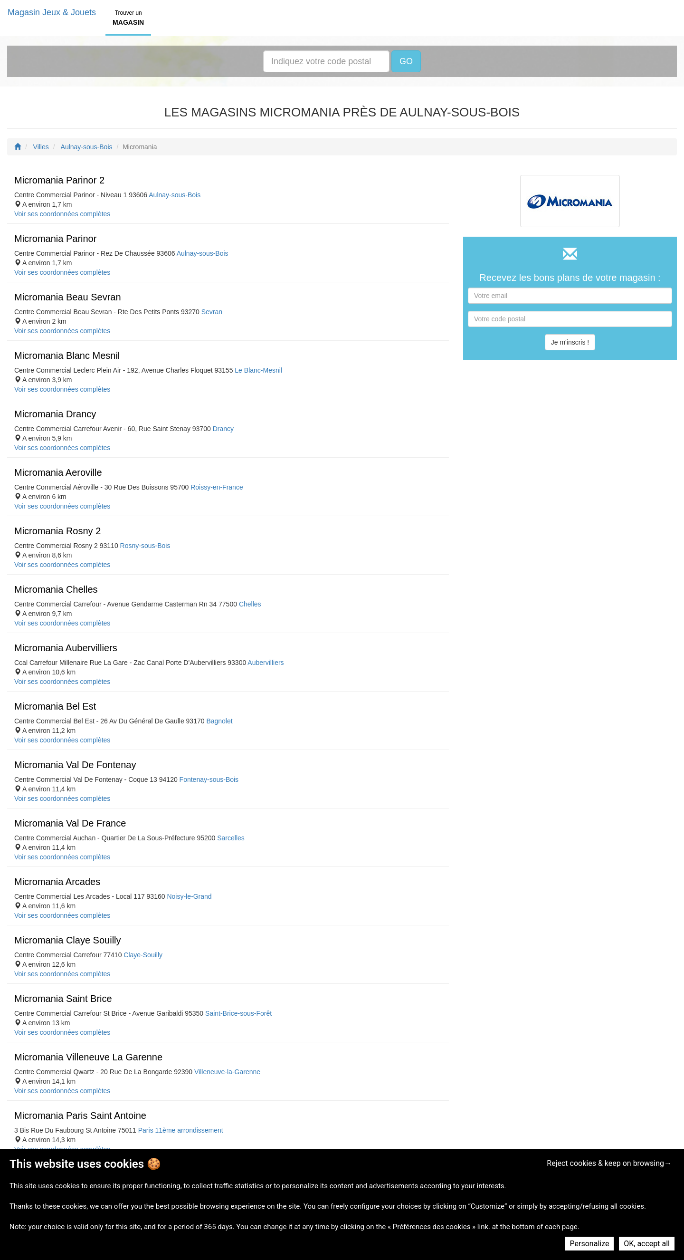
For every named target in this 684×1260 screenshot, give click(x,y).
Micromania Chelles (56, 589)
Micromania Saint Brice (63, 998)
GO (406, 61)
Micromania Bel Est (55, 706)
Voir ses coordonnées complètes (62, 214)
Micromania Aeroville (58, 472)
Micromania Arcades (57, 881)
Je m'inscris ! (570, 342)
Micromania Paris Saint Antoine (80, 1115)
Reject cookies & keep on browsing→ (609, 1163)
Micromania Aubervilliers (65, 648)
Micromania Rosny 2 (57, 531)
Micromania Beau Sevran (67, 297)
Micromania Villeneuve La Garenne (88, 1057)
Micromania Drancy (55, 414)
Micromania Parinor (55, 238)
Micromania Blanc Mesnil (67, 355)
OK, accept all (647, 1243)
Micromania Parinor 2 (59, 180)
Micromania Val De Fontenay (75, 765)
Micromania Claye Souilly (67, 940)
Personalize (589, 1243)
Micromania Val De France (70, 823)
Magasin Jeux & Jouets (52, 12)
